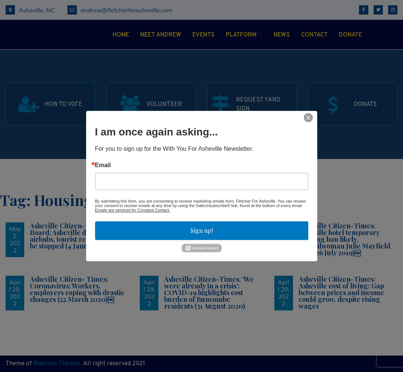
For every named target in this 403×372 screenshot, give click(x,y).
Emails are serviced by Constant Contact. (132, 210)
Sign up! (202, 230)
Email (103, 165)
